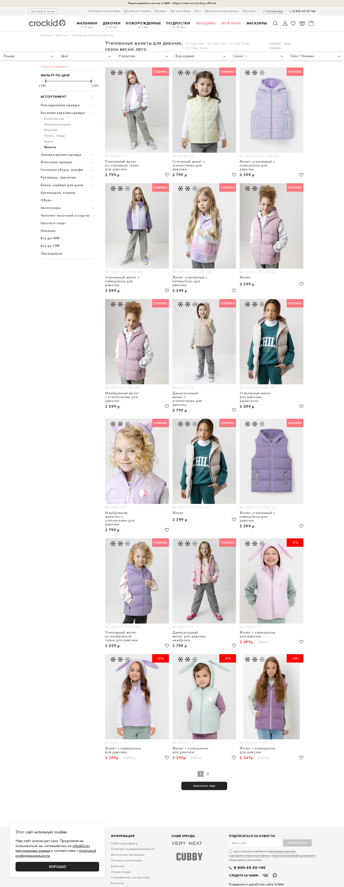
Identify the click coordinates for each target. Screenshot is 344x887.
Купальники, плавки (58, 178)
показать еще (204, 785)
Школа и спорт (53, 209)
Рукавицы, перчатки (58, 163)
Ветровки (51, 115)
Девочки (112, 25)
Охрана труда (121, 872)
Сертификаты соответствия (130, 877)
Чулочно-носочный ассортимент (68, 201)
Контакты (249, 11)
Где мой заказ (180, 11)
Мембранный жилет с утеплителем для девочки (122, 397)
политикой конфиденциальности (293, 855)
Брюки (49, 127)
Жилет (245, 277)
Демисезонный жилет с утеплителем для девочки (187, 399)
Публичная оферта (124, 843)
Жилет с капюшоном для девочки (257, 634)
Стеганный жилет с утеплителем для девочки (188, 165)
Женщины (206, 23)
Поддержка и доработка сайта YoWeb (256, 884)
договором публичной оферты (250, 855)
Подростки (178, 25)
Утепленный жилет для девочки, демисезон (255, 397)
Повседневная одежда (60, 91)
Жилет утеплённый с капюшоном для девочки (257, 165)
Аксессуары (51, 193)
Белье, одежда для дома (62, 171)
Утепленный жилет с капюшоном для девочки (122, 281)
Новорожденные (143, 25)
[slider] (45, 67)
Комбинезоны (54, 104)
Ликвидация (51, 239)
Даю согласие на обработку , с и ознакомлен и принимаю (272, 856)
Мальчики (87, 25)
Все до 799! (50, 232)
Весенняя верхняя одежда (63, 98)
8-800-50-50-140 (304, 11)
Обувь (46, 186)
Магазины (257, 23)
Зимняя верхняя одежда (61, 140)
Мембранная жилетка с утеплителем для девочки (120, 518)
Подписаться (297, 842)
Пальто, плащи (54, 121)
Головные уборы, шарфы (62, 155)
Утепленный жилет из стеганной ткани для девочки (122, 165)
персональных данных (282, 851)
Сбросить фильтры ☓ (55, 52)
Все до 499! (50, 224)
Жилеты (50, 133)
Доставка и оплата (137, 11)
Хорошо (57, 866)
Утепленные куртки (57, 110)
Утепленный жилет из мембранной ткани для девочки (121, 636)
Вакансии (117, 866)
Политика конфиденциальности (133, 849)
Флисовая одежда (56, 148)
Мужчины (231, 23)
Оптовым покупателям (104, 11)
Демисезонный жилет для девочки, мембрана (189, 636)
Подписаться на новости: (252, 836)
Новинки (48, 216)
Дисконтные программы (222, 11)
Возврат (161, 11)
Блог (197, 11)
